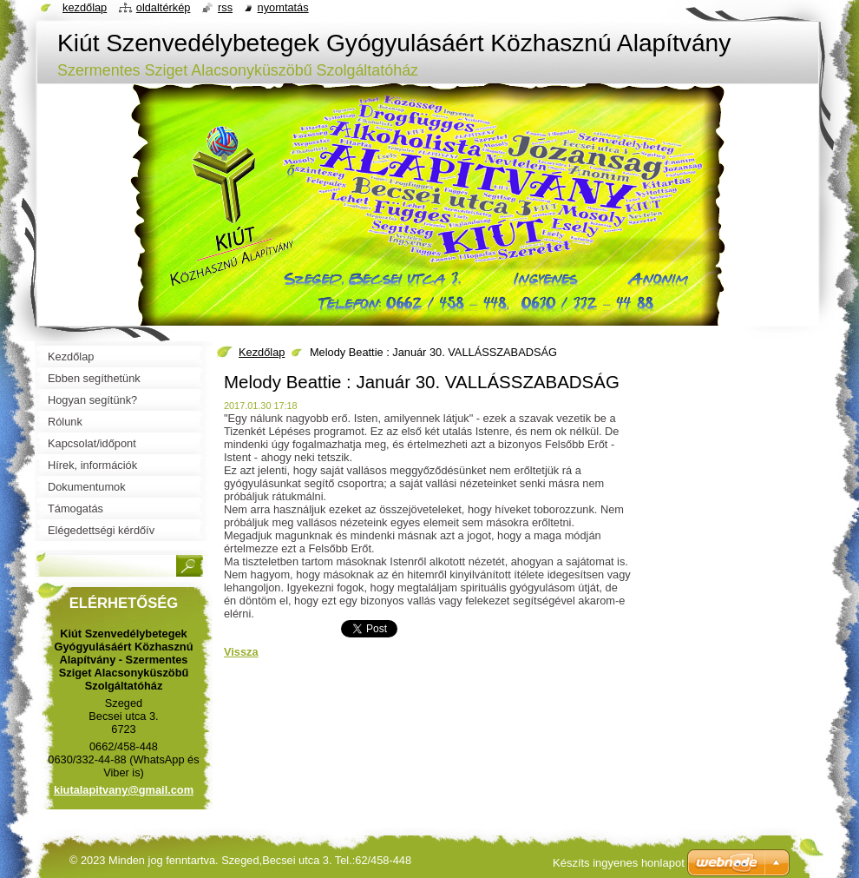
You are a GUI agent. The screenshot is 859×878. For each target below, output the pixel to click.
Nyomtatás (283, 7)
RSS (225, 7)
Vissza (241, 651)
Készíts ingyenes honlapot (619, 862)
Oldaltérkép (163, 7)
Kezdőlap (262, 352)
